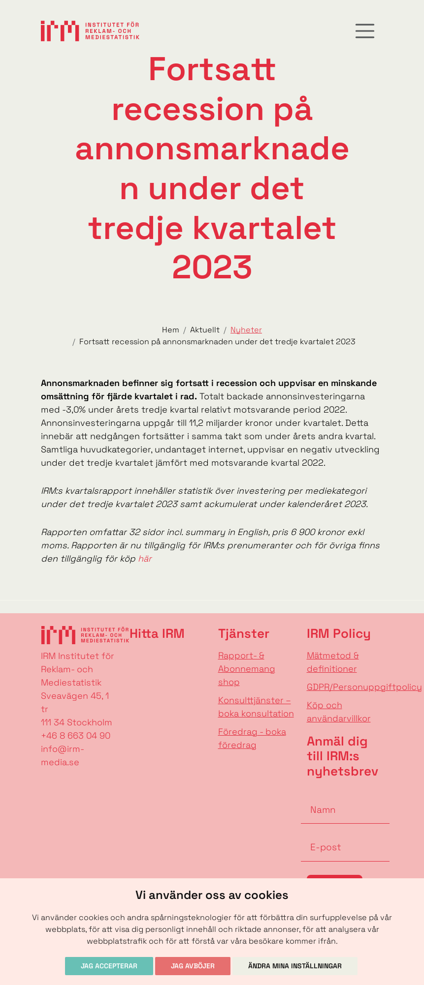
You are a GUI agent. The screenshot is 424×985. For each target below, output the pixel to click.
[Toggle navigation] (365, 31)
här (145, 558)
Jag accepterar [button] (109, 965)
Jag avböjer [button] (193, 965)
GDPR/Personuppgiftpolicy (364, 686)
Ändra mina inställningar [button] (295, 965)
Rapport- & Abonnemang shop (246, 668)
